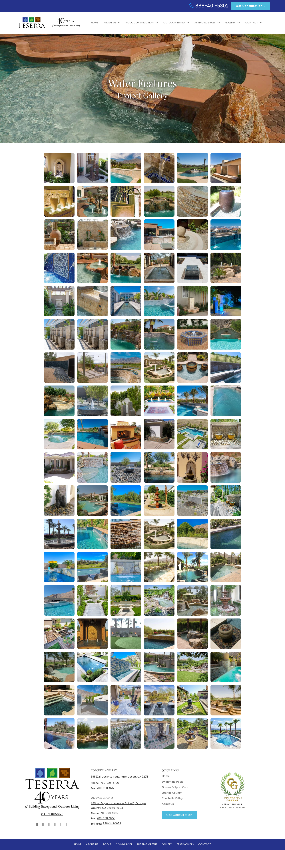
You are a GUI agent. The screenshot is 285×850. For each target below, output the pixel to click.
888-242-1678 (112, 823)
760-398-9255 (106, 788)
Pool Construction (140, 22)
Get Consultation (250, 6)
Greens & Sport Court (176, 787)
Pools (107, 844)
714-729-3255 (109, 813)
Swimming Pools (172, 781)
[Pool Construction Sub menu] (156, 22)
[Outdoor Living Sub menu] (187, 22)
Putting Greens (147, 844)
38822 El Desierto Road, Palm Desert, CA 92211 (119, 776)
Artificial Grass (205, 22)
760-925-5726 (109, 783)
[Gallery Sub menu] (238, 22)
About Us (110, 22)
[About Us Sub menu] (119, 22)
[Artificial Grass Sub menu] (218, 22)
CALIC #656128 (52, 814)
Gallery (230, 22)
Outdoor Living (174, 22)
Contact (251, 22)
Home (94, 22)
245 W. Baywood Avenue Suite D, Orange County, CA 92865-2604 (118, 805)
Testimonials (185, 844)
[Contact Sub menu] (261, 22)
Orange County (172, 792)
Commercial (124, 844)
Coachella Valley (172, 798)
